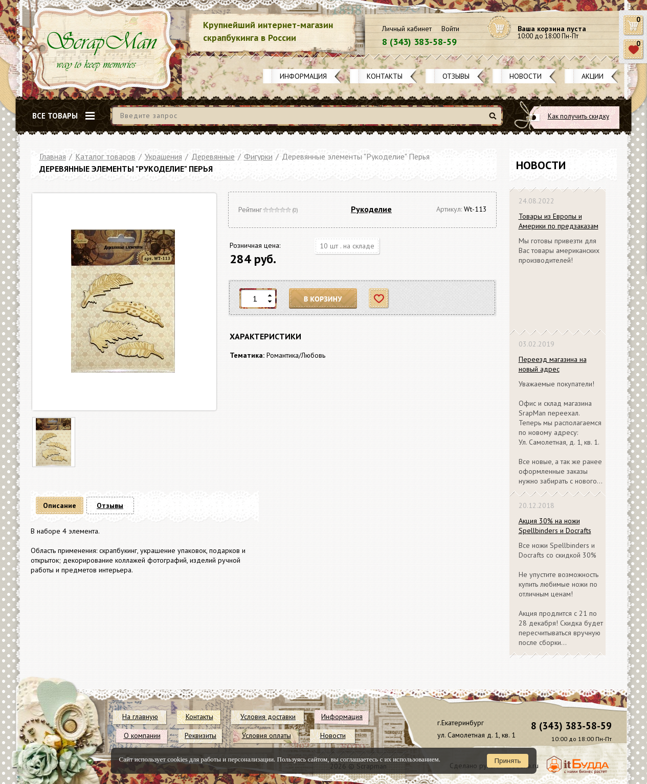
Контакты (385, 76)
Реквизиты (200, 735)
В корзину (323, 298)
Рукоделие (371, 209)
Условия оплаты (266, 735)
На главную (140, 716)
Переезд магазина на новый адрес (553, 364)
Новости (525, 76)
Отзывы (456, 76)
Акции (593, 76)
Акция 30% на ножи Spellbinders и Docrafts (555, 525)
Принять (507, 761)
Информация (303, 76)
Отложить (379, 298)
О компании (142, 735)
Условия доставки (268, 716)
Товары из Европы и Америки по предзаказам (558, 221)
